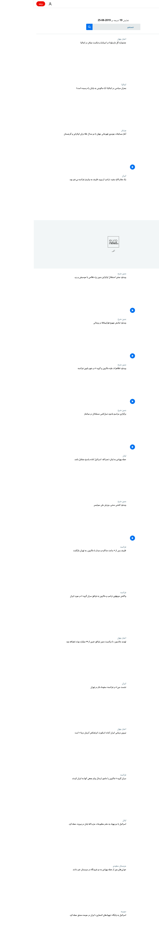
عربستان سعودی (85, 866)
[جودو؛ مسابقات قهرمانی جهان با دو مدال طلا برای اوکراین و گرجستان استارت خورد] (47, 152)
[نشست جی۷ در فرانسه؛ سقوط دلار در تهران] (47, 705)
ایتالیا (90, 84)
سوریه (89, 911)
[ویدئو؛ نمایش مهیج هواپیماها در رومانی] (47, 341)
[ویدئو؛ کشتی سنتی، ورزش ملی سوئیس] (47, 523)
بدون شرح (88, 273)
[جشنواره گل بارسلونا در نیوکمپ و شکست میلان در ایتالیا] (47, 61)
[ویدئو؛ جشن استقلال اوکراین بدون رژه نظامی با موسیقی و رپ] (47, 295)
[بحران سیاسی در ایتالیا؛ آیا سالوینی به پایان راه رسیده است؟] (47, 106)
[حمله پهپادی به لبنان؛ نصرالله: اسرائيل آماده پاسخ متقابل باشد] (47, 477)
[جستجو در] (79, 27)
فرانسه (89, 547)
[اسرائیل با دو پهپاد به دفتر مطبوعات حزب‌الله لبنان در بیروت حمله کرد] (47, 842)
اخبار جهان (88, 39)
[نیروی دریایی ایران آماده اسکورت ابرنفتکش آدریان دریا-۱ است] (47, 751)
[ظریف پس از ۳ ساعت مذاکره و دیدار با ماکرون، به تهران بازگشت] (47, 568)
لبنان (90, 456)
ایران (90, 176)
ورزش (89, 130)
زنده (7, 3)
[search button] (55, 27)
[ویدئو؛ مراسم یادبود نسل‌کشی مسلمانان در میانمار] (47, 432)
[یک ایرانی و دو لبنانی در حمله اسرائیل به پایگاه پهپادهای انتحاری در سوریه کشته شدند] (47, 933)
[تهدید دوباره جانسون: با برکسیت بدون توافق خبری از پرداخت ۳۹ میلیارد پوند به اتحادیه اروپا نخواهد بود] (47, 660)
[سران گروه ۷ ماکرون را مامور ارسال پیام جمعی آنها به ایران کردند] (47, 796)
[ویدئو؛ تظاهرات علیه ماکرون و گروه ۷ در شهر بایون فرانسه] (47, 386)
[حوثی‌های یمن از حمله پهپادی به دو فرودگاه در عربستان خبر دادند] (47, 887)
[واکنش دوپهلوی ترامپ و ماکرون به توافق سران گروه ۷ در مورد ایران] (47, 614)
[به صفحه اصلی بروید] (147, 4)
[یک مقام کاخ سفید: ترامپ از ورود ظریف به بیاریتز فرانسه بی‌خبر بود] (47, 197)
